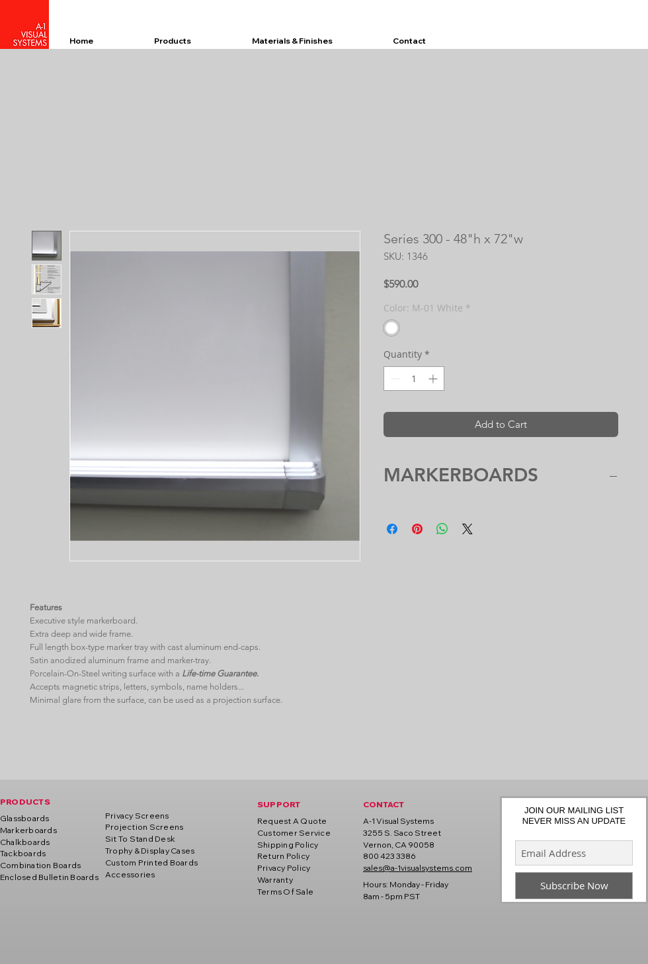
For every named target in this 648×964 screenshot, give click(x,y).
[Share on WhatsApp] (442, 529)
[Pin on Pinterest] (417, 529)
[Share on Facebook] (392, 529)
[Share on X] (467, 529)
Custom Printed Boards (151, 862)
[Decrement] (393, 378)
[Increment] (434, 378)
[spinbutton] (414, 378)
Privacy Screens (137, 816)
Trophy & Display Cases (149, 851)
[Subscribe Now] (574, 885)
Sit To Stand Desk (140, 839)
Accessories (130, 874)
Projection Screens (144, 827)
